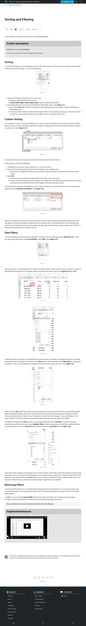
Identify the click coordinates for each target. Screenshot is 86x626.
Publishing (11, 605)
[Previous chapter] (43, 623)
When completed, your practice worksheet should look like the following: (30, 504)
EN (35, 29)
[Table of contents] (5, 5)
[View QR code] (16, 29)
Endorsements (12, 612)
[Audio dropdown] (28, 29)
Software (10, 618)
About (9, 599)
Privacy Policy (12, 609)
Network (10, 615)
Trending (37, 605)
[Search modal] (67, 1)
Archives (10, 596)
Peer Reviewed (39, 599)
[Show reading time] (40, 29)
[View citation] (11, 29)
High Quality (38, 596)
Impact (10, 602)
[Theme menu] (77, 1)
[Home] (6, 2)
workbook (16, 49)
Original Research (40, 602)
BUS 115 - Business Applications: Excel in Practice (24, 2)
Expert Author (39, 609)
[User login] (80, 1)
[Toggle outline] (7, 29)
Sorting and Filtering (15, 5)
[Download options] (21, 29)
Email (65, 596)
